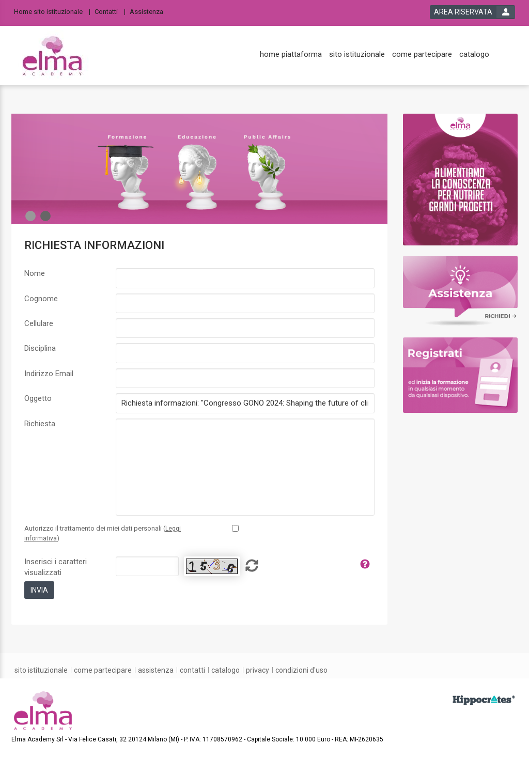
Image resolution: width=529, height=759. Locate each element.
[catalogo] (474, 54)
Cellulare (38, 323)
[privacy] (257, 670)
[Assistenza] (149, 11)
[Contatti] (110, 11)
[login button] (472, 12)
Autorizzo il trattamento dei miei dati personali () (102, 533)
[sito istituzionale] (357, 54)
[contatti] (192, 670)
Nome (34, 273)
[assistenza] (156, 670)
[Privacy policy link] (235, 528)
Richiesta (39, 423)
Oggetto (38, 398)
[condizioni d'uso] (301, 670)
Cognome (41, 298)
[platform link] (52, 56)
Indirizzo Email (48, 373)
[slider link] (460, 179)
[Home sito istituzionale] (52, 11)
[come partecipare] (422, 54)
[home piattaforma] (291, 54)
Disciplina (40, 348)
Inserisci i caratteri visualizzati (55, 567)
